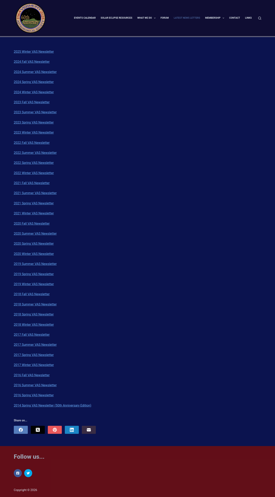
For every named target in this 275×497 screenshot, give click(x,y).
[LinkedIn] (72, 430)
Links (248, 17)
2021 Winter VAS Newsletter (34, 213)
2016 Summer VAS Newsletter (35, 385)
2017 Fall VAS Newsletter (32, 335)
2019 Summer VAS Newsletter (35, 264)
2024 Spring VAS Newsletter (34, 82)
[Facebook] (21, 430)
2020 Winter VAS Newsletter (34, 254)
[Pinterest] (55, 430)
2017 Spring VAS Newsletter (34, 355)
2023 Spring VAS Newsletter (34, 122)
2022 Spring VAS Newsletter (34, 163)
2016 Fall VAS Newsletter (32, 375)
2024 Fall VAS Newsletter (32, 62)
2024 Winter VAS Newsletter (34, 92)
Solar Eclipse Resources (116, 17)
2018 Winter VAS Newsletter (34, 325)
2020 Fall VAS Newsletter (32, 223)
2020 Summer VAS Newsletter (35, 233)
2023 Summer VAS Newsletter (35, 112)
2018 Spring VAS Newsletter (34, 314)
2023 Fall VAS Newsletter (32, 102)
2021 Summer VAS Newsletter (35, 193)
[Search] (259, 18)
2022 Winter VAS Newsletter (34, 173)
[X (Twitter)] (38, 430)
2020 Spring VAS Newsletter (34, 243)
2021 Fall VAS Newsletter (32, 183)
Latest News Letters (187, 17)
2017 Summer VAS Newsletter (35, 345)
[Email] (89, 430)
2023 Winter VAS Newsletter (34, 132)
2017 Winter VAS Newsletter (34, 365)
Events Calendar (85, 17)
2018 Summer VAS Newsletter (35, 304)
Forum (165, 17)
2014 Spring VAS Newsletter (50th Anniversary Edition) (52, 405)
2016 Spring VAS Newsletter (34, 395)
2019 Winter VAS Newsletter (34, 284)
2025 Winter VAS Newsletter (34, 52)
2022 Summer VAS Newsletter (35, 153)
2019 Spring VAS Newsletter (34, 274)
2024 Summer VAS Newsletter (35, 72)
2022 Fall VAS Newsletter (32, 143)
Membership (215, 18)
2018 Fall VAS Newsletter (32, 294)
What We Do (147, 18)
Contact (234, 17)
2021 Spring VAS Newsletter (34, 203)
